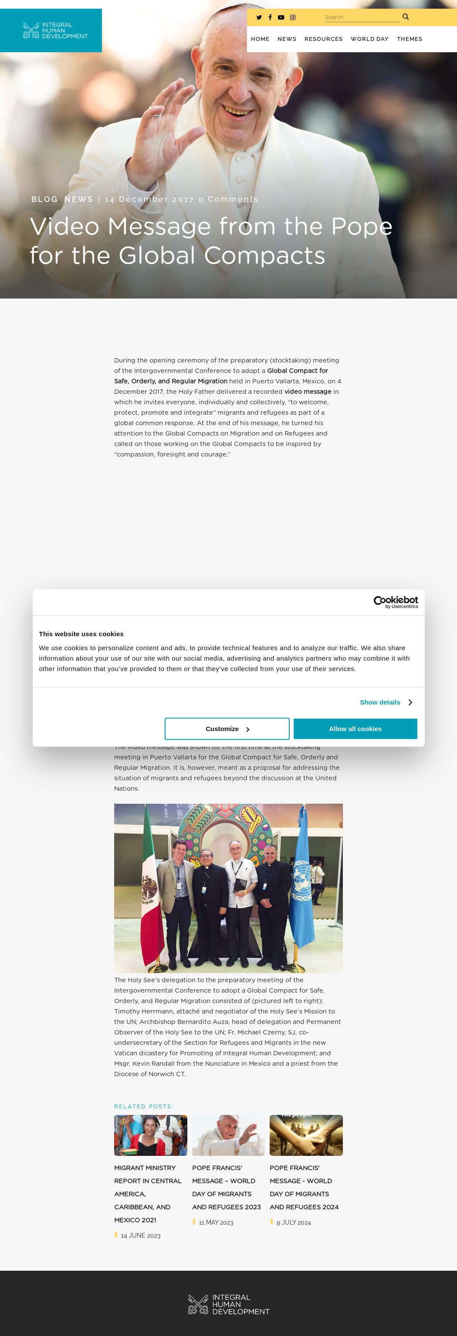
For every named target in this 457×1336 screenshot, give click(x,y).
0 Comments (228, 199)
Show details (380, 702)
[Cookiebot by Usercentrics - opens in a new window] (380, 602)
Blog (44, 199)
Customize (227, 728)
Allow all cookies (355, 728)
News (79, 199)
